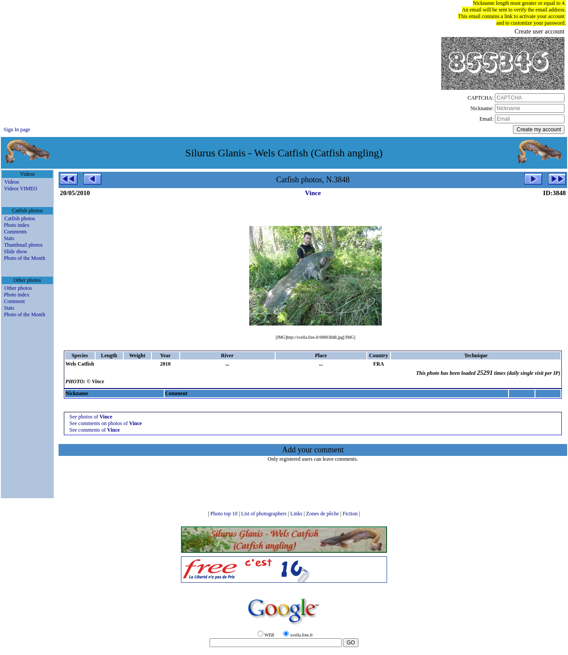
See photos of (91, 417)
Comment (14, 301)
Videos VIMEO (20, 188)
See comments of (95, 430)
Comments (15, 232)
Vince (313, 192)
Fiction (351, 514)
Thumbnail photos (23, 245)
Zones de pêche (323, 514)
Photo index (17, 225)
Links (296, 514)
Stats (9, 238)
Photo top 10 (224, 514)
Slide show (15, 251)
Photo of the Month (24, 258)
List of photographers (264, 514)
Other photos (18, 288)
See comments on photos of (106, 423)
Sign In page (17, 129)
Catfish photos (19, 218)
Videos (11, 182)
